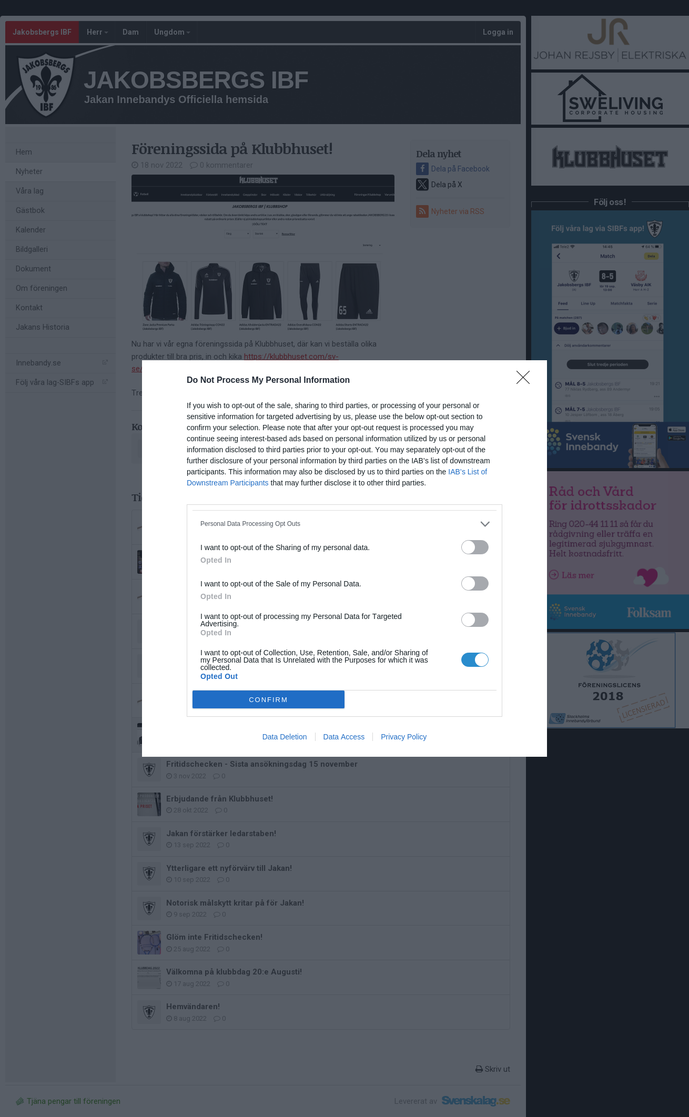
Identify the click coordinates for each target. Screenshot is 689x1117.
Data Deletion (284, 737)
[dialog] (344, 558)
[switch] (475, 547)
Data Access (344, 737)
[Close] (526, 381)
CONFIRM (268, 700)
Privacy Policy (404, 737)
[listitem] (344, 524)
